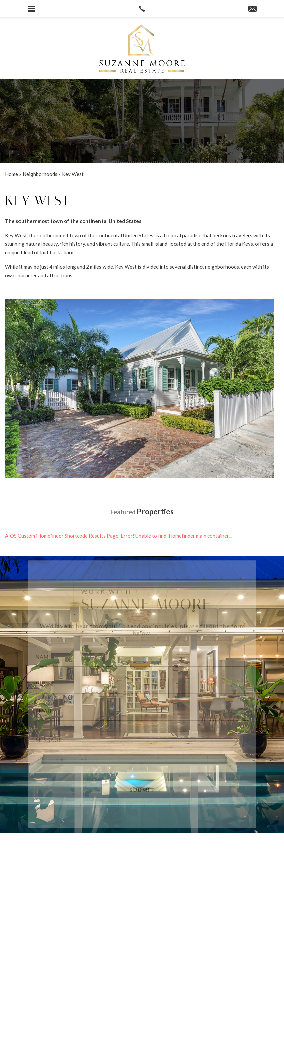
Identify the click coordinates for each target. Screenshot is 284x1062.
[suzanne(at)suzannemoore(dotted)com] (252, 9)
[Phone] (142, 684)
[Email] (142, 712)
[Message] (142, 747)
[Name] (142, 656)
